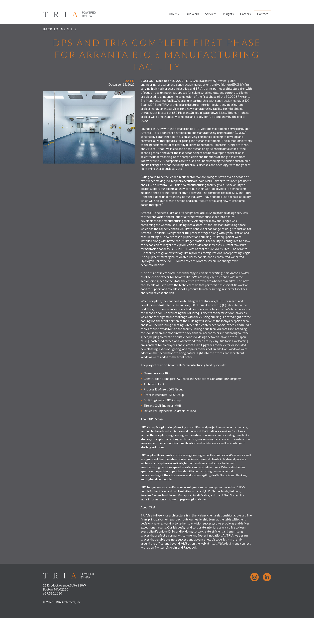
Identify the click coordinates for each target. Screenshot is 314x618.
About (173, 14)
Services (210, 14)
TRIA (198, 88)
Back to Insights (59, 29)
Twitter (159, 547)
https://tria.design (222, 543)
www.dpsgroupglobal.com (188, 499)
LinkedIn (171, 547)
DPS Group (193, 80)
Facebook (189, 547)
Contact (262, 14)
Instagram (254, 577)
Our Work (192, 14)
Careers (245, 14)
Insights (228, 14)
